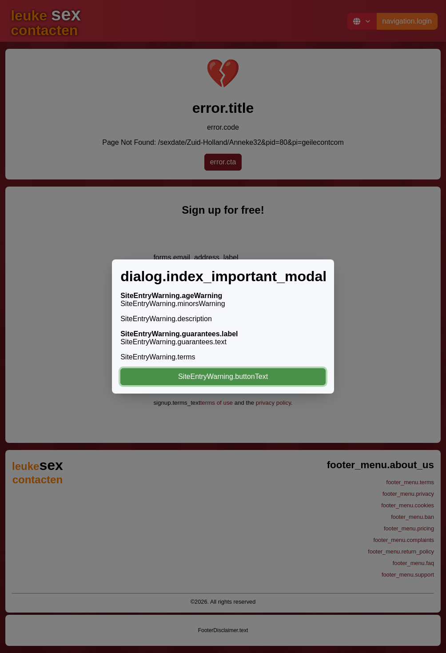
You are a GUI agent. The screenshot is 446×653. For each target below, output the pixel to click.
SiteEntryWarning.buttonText (223, 376)
